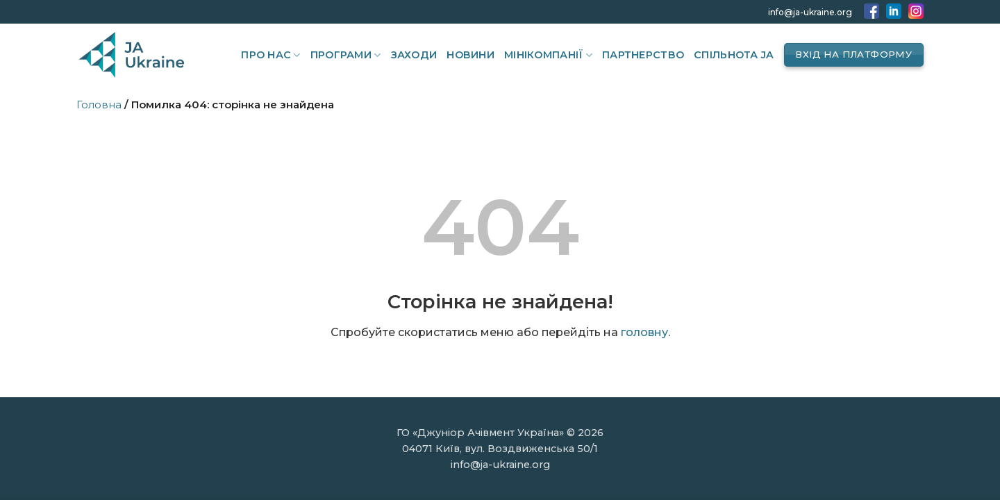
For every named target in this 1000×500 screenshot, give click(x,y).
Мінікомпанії (548, 55)
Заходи (414, 55)
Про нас (271, 55)
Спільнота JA (734, 55)
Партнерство (643, 55)
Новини (470, 55)
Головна (99, 104)
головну (644, 332)
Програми (345, 55)
